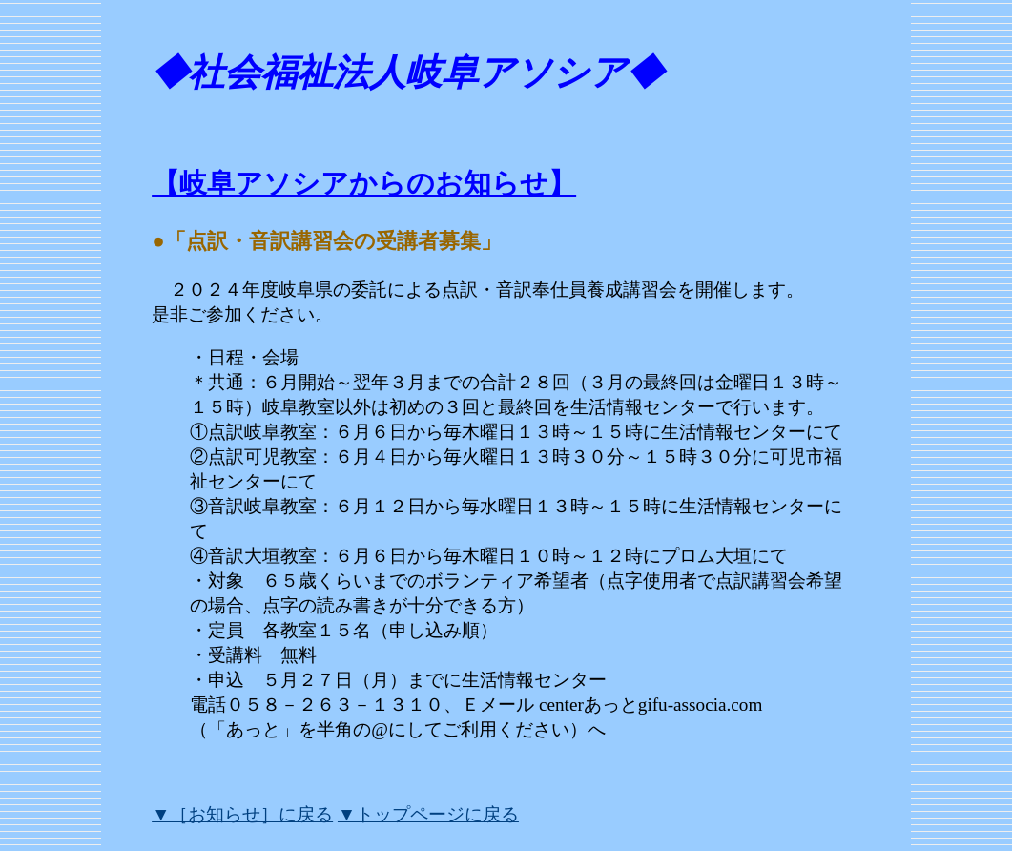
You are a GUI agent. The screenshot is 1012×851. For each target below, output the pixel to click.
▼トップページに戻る (428, 814)
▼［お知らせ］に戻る (242, 814)
